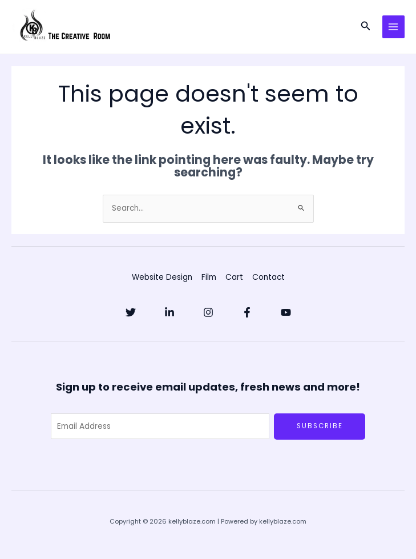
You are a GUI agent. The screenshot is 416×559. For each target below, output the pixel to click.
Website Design (162, 277)
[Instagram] (208, 312)
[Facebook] (247, 312)
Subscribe (320, 426)
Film (208, 277)
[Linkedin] (169, 312)
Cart (234, 277)
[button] (366, 27)
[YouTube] (286, 312)
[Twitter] (131, 312)
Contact (268, 277)
